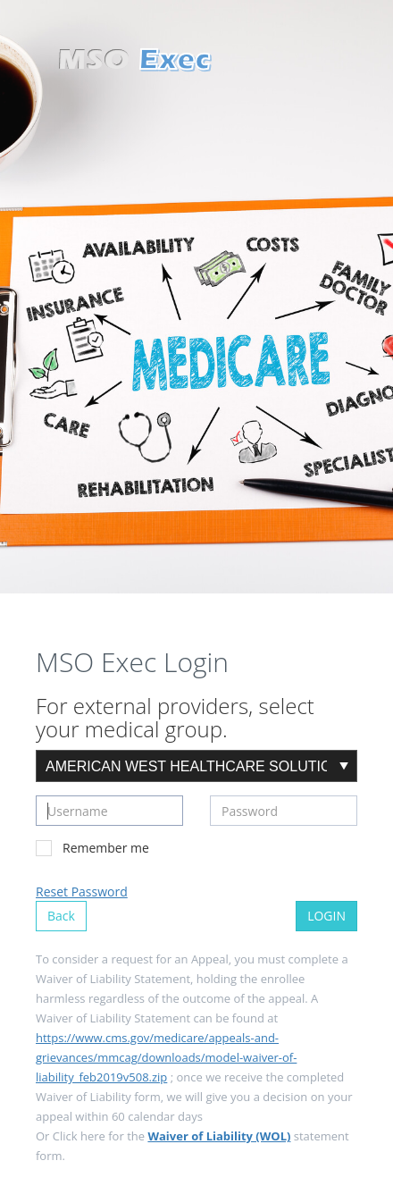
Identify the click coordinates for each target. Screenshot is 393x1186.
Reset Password (82, 891)
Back (61, 915)
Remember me (92, 847)
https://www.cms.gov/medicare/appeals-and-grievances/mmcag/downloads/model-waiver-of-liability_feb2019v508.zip (166, 1057)
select (343, 766)
